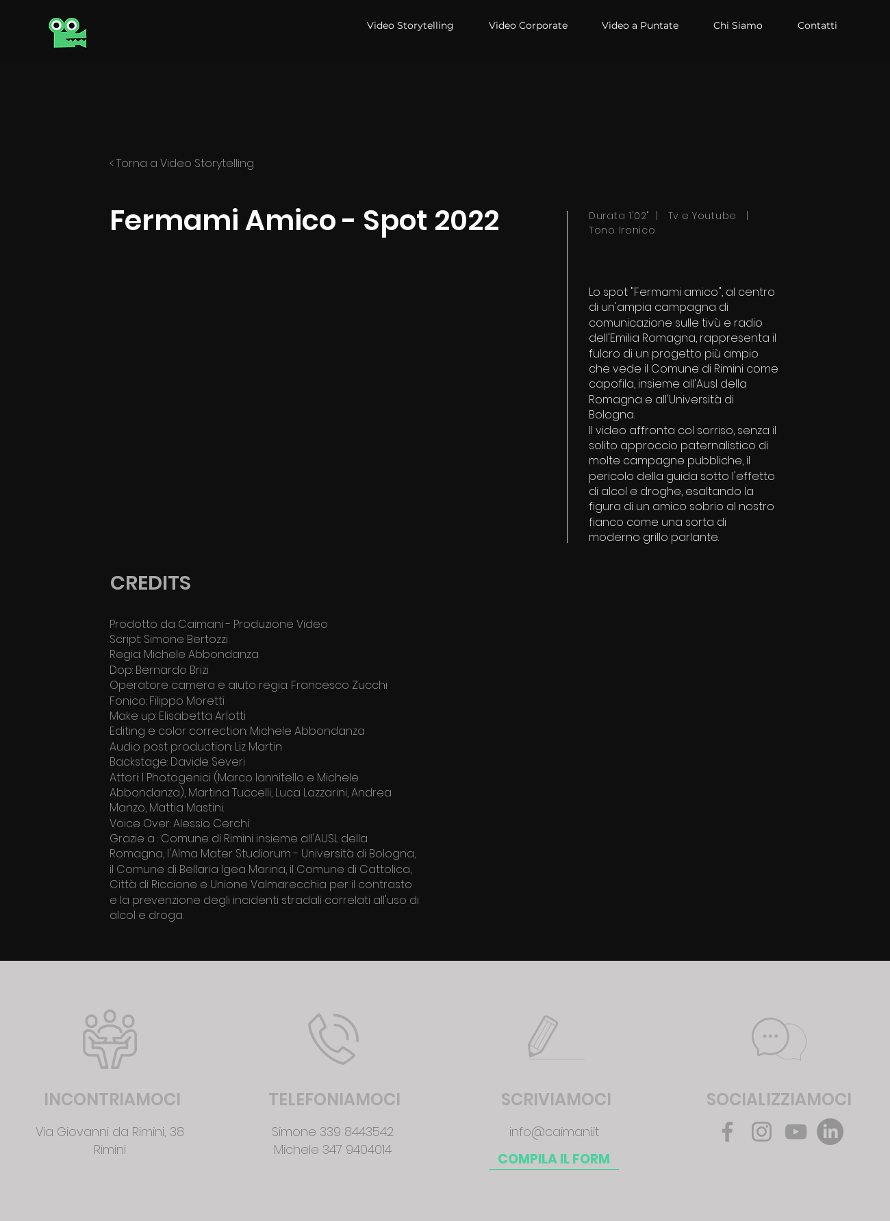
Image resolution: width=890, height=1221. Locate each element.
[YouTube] (796, 1131)
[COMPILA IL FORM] (554, 1159)
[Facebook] (727, 1131)
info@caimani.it (554, 1131)
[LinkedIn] (830, 1131)
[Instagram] (761, 1131)
